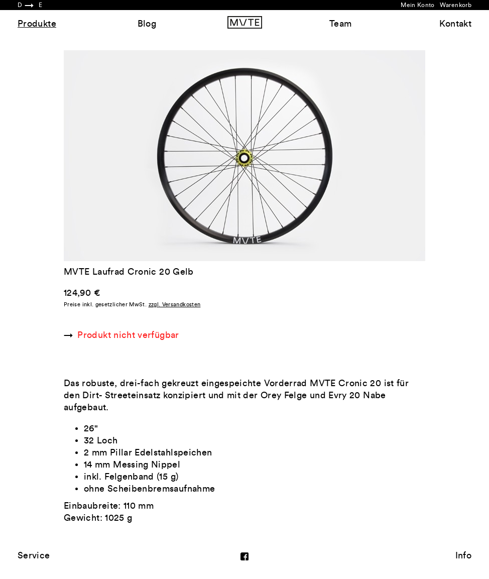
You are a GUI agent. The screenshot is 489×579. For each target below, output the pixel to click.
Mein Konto (418, 5)
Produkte (37, 23)
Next (334, 155)
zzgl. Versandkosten (175, 304)
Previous (154, 155)
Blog (147, 23)
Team (340, 23)
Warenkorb (455, 5)
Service (34, 555)
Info (463, 555)
